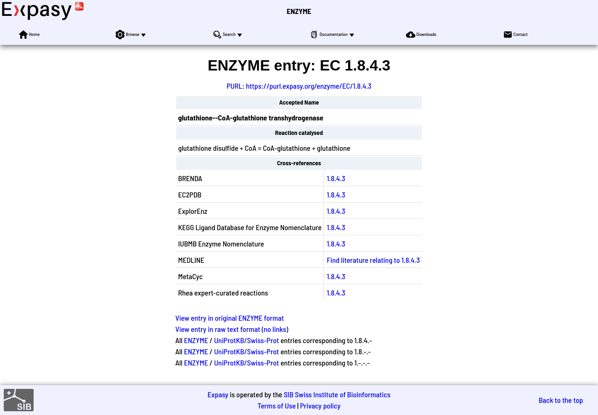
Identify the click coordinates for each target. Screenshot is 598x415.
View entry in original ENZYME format (229, 317)
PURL (234, 85)
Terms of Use (276, 405)
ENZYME (299, 11)
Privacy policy (320, 405)
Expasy (217, 394)
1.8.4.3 (336, 178)
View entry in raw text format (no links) (231, 328)
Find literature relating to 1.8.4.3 (373, 259)
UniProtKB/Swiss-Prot (246, 340)
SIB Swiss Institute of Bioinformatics (337, 394)
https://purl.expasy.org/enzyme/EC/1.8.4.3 (308, 85)
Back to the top (561, 399)
